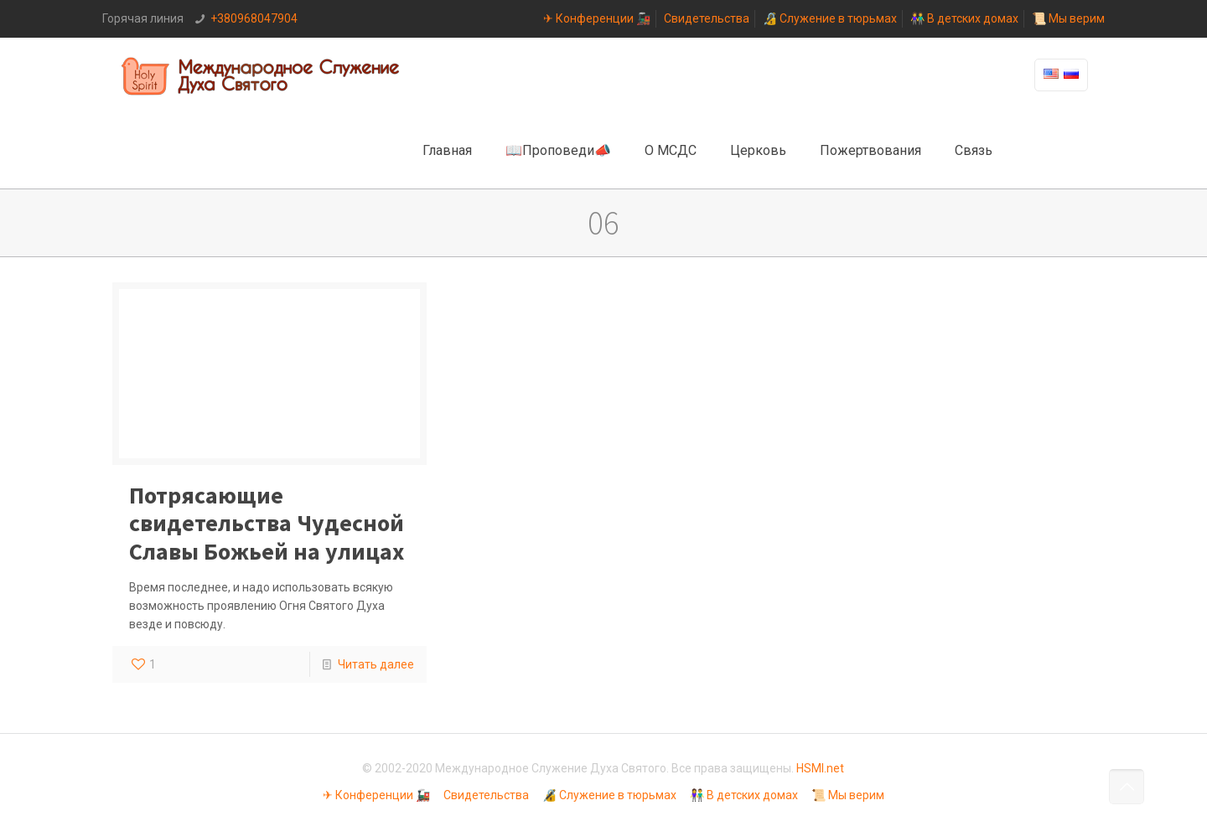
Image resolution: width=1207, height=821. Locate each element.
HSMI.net (820, 768)
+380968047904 (254, 18)
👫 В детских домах (964, 18)
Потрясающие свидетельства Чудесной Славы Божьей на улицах (266, 523)
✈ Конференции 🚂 (596, 18)
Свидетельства (706, 18)
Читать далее (376, 664)
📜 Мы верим (1068, 18)
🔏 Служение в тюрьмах (830, 18)
